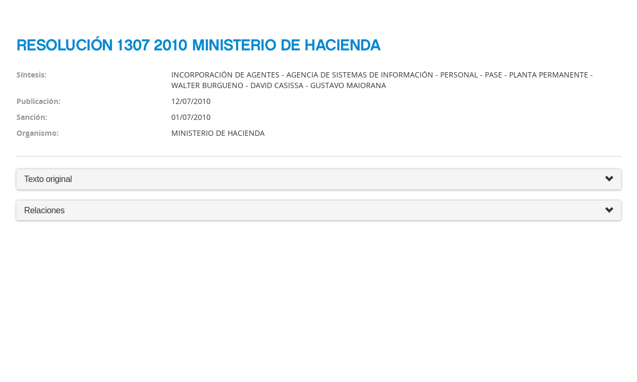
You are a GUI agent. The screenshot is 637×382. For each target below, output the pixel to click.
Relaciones (318, 211)
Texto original (48, 179)
